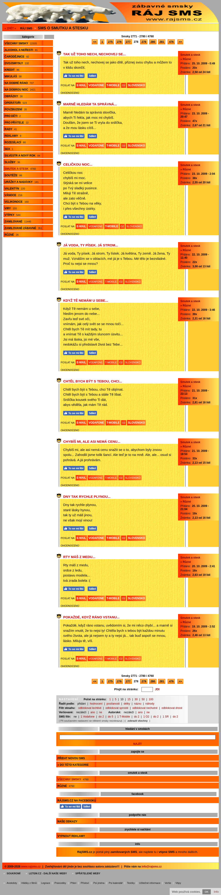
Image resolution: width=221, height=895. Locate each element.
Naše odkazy (67, 821)
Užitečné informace (149, 883)
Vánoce (13, 195)
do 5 (110, 716)
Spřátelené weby (87, 873)
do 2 (101, 716)
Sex (9, 149)
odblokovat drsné (171, 708)
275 (110, 41)
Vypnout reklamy (71, 836)
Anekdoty (12, 883)
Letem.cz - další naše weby (48, 873)
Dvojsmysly (17, 63)
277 (128, 41)
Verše (168, 883)
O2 (123, 85)
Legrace (45, 883)
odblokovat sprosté (116, 708)
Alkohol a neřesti (21, 50)
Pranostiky (60, 883)
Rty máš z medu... (79, 557)
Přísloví (85, 883)
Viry (11, 208)
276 (119, 41)
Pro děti (13, 116)
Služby (12, 162)
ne (100, 712)
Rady (11, 129)
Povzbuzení (16, 109)
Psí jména (98, 883)
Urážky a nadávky (22, 182)
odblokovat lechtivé (89, 708)
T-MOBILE (113, 85)
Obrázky (14, 96)
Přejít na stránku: (126, 689)
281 (161, 41)
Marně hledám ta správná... (90, 104)
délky (127, 703)
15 (128, 699)
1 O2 (146, 716)
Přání (73, 883)
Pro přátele (17, 122)
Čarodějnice (17, 56)
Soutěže (13, 175)
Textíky (131, 883)
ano (92, 712)
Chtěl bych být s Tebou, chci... (92, 381)
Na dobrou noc (20, 89)
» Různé (185, 59)
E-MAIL (81, 85)
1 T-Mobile (123, 716)
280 (153, 41)
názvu (137, 703)
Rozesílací (15, 142)
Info (216, 891)
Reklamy (13, 135)
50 (143, 699)
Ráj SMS (26, 28)
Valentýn (15, 188)
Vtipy (178, 883)
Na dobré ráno (19, 83)
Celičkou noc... (77, 164)
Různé (12, 234)
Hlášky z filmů (29, 883)
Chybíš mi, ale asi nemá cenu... (91, 441)
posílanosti (113, 703)
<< (94, 41)
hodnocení (96, 703)
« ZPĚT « (10, 28)
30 (135, 699)
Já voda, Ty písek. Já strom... (90, 245)
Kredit (12, 69)
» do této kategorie (73, 764)
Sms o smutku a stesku (63, 28)
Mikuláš (13, 76)
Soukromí (13, 873)
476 (171, 41)
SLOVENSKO (136, 85)
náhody (149, 703)
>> (180, 41)
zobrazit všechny (138, 720)
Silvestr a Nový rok (22, 155)
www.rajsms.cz (31, 866)
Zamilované (18, 221)
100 (151, 699)
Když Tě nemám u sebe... (85, 300)
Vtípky (12, 215)
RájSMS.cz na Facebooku (76, 800)
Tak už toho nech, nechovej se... (94, 54)
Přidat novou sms (71, 758)
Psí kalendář (116, 883)
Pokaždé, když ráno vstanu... (91, 617)
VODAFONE (96, 85)
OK (207, 891)
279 (144, 41)
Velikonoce (17, 201)
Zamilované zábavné (23, 228)
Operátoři (16, 102)
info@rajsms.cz (151, 866)
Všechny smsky (21, 43)
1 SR (166, 716)
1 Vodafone (87, 716)
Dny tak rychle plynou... (86, 496)
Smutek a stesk (20, 168)
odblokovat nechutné (145, 708)
